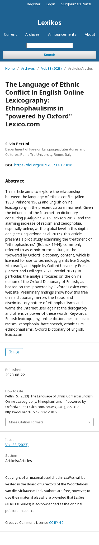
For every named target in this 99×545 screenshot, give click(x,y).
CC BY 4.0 (56, 522)
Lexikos (50, 22)
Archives (32, 34)
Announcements (62, 34)
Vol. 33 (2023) (51, 68)
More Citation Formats (26, 422)
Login (50, 4)
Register (33, 4)
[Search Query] (49, 45)
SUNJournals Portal (76, 4)
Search (49, 55)
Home (10, 68)
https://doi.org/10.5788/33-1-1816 (43, 164)
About (90, 34)
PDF (16, 352)
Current (10, 34)
